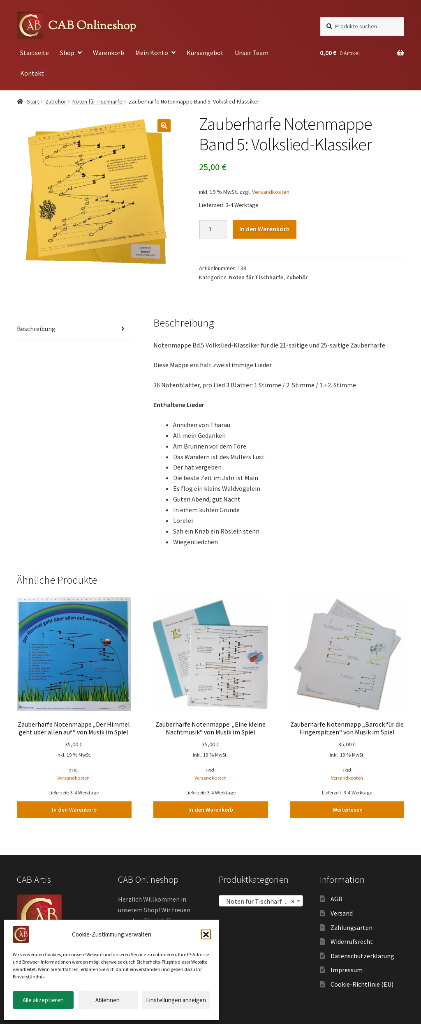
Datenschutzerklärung (362, 955)
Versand (342, 913)
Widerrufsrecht (352, 941)
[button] (206, 934)
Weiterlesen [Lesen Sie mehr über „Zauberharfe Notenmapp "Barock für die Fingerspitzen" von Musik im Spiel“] (347, 809)
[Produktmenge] (213, 229)
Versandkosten (270, 192)
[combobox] (261, 901)
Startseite (34, 52)
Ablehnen (107, 1000)
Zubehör (55, 101)
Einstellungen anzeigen (176, 1000)
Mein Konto (151, 52)
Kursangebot (205, 52)
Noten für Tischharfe (97, 101)
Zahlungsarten (351, 927)
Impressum (347, 970)
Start (33, 101)
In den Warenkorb (264, 229)
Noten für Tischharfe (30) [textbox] (260, 901)
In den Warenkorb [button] (73, 809)
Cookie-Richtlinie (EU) (362, 984)
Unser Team (251, 52)
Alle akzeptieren (43, 1000)
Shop (67, 52)
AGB (336, 899)
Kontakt (32, 73)
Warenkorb (108, 52)
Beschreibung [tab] (36, 328)
